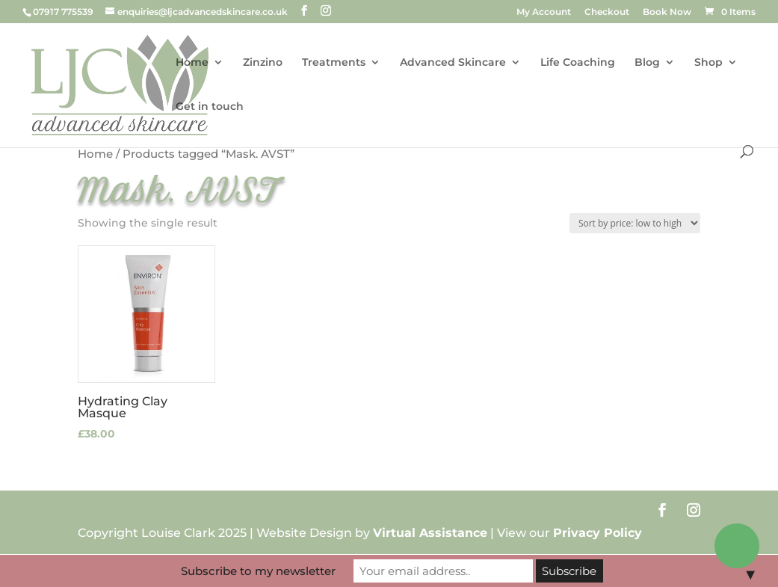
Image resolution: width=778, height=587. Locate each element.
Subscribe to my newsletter (258, 571)
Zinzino (263, 63)
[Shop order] (634, 223)
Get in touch (210, 107)
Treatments (333, 63)
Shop (708, 63)
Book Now (667, 12)
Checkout (606, 12)
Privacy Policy (597, 533)
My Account (543, 12)
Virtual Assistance (430, 533)
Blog (647, 63)
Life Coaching (577, 63)
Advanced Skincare (453, 63)
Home (192, 63)
